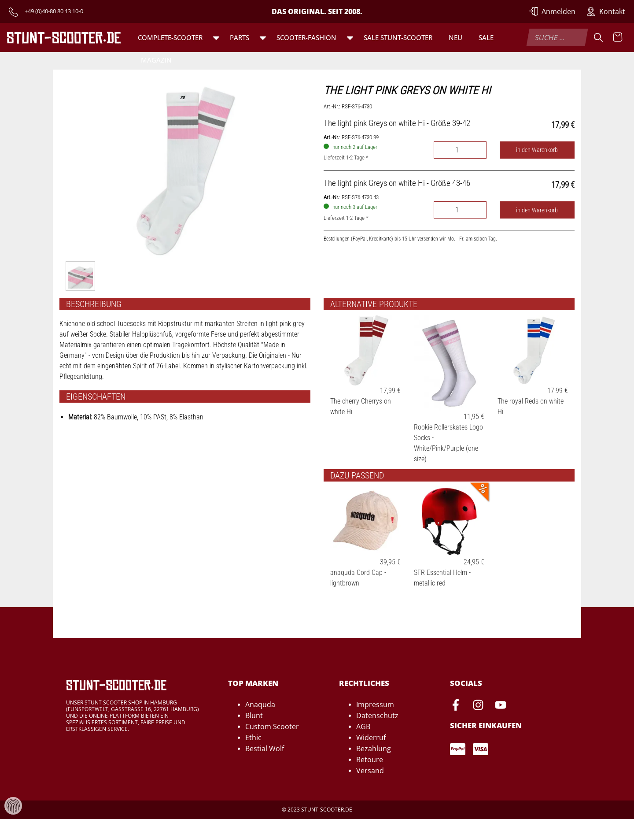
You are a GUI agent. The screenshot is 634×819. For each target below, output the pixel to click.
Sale (486, 37)
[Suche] (598, 37)
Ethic (253, 737)
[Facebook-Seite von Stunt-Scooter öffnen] (455, 706)
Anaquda (260, 704)
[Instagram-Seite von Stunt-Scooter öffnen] (478, 706)
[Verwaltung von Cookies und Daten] (13, 805)
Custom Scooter (272, 726)
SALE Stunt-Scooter (398, 37)
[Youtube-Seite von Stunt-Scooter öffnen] (500, 706)
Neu (455, 37)
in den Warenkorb (537, 150)
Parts (239, 37)
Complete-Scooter (170, 37)
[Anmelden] (552, 11)
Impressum (375, 704)
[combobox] (557, 37)
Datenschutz (377, 715)
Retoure (369, 759)
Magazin (156, 60)
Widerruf (371, 737)
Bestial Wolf (264, 748)
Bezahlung (373, 748)
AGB (363, 726)
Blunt (254, 715)
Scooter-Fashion (306, 37)
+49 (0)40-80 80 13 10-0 (54, 11)
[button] (216, 37)
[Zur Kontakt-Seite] (605, 11)
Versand (370, 770)
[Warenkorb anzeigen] (617, 37)
